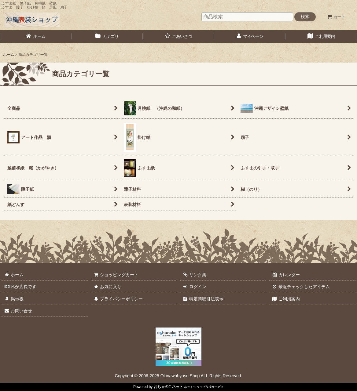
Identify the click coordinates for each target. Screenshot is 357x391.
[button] (178, 36)
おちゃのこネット (168, 387)
